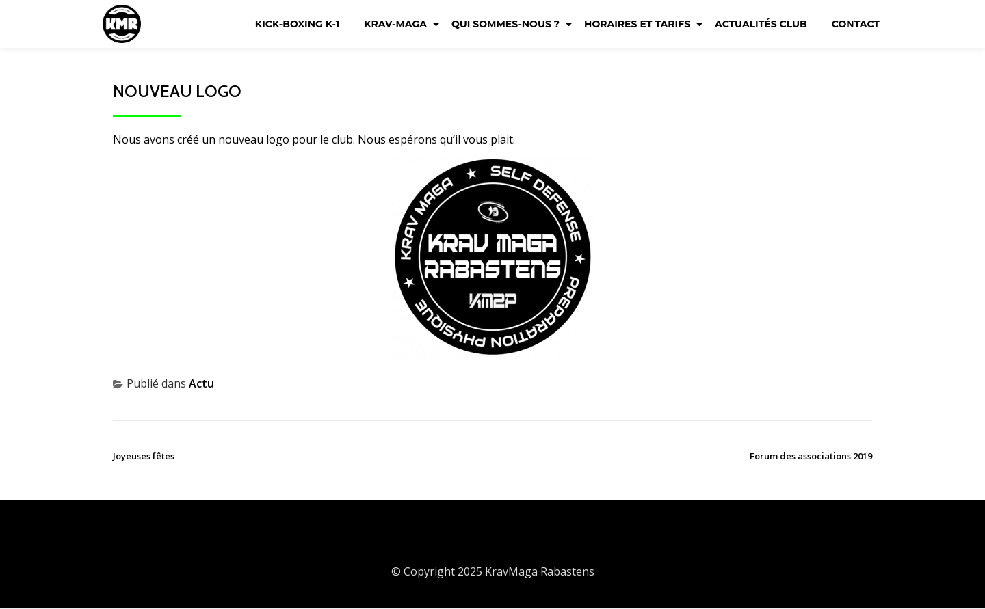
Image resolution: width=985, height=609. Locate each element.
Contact (856, 24)
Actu (201, 383)
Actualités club (761, 24)
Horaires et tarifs (637, 24)
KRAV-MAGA (395, 24)
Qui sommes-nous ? (505, 24)
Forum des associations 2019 (811, 456)
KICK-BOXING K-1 (297, 24)
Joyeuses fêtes (143, 456)
